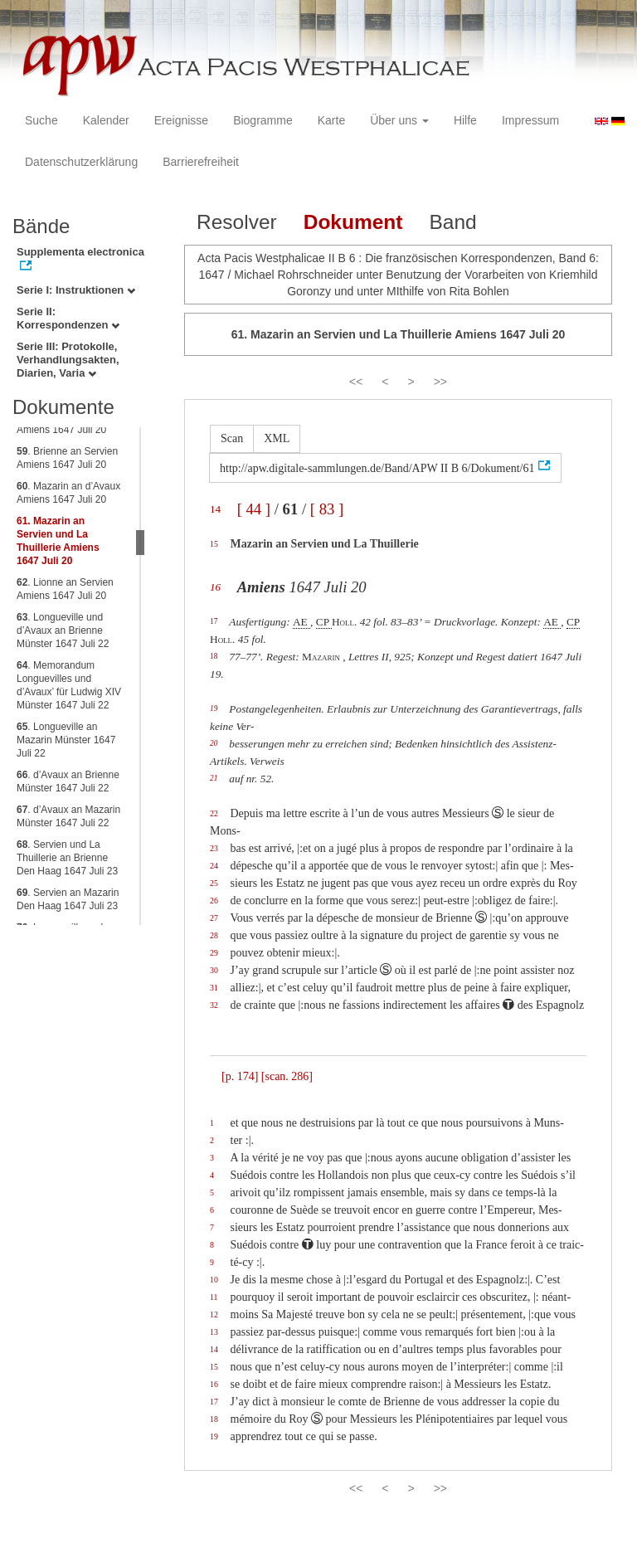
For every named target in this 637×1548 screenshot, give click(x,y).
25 (214, 883)
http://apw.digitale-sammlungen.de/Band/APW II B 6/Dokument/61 (377, 468)
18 (213, 656)
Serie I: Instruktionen (76, 290)
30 (214, 970)
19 (213, 708)
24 (214, 865)
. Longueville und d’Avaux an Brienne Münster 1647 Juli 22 (63, 630)
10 (214, 1279)
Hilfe (465, 120)
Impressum (530, 120)
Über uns (399, 120)
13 (214, 1331)
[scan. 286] (287, 1076)
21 (213, 778)
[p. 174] (239, 1076)
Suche (41, 120)
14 (215, 509)
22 (214, 813)
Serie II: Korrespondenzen (68, 318)
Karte (331, 120)
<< (355, 381)
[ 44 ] (253, 509)
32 (214, 1005)
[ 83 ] (326, 509)
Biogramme (263, 120)
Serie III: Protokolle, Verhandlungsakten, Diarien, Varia (68, 359)
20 (213, 743)
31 (214, 987)
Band (452, 222)
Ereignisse (181, 120)
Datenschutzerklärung (81, 161)
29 (214, 952)
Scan (232, 438)
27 (214, 917)
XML (276, 438)
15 (214, 543)
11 (213, 1297)
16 (215, 587)
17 (213, 621)
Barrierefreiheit (201, 161)
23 (214, 848)
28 (214, 935)
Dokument (353, 222)
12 (214, 1314)
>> (440, 381)
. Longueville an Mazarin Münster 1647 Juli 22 (66, 740)
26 (214, 900)
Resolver (237, 222)
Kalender (106, 120)
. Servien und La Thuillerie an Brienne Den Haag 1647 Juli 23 (67, 858)
